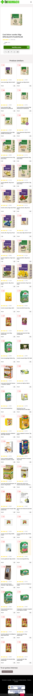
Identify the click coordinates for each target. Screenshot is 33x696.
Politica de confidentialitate (19, 680)
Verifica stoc (20, 47)
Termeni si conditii (6, 680)
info (14, 85)
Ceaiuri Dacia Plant (7, 671)
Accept (22, 695)
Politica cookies (15, 695)
